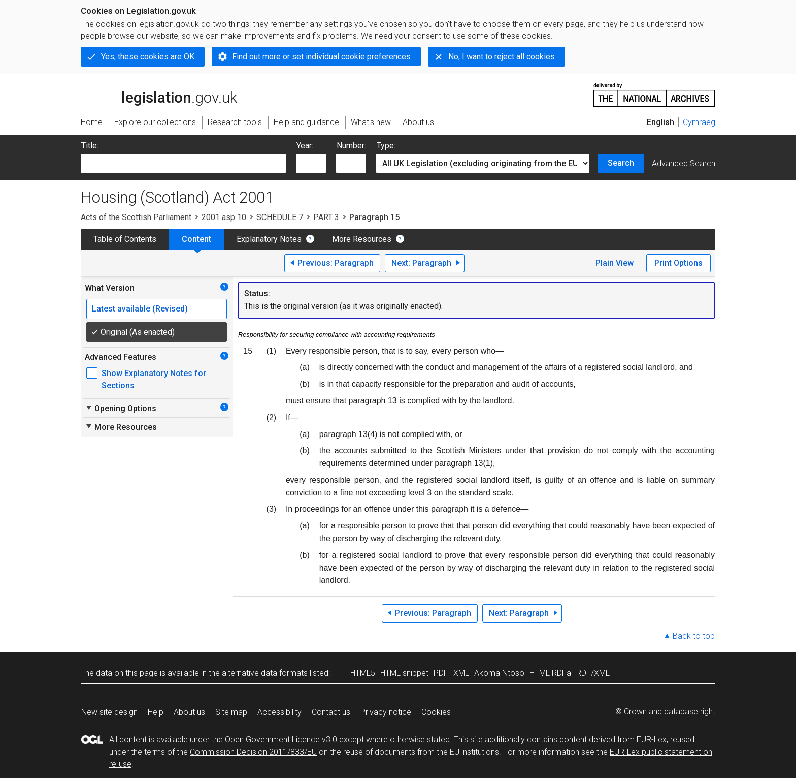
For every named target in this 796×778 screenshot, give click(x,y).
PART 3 (326, 217)
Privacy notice (385, 712)
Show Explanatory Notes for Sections (154, 379)
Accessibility (279, 712)
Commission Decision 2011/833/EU (253, 752)
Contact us (331, 712)
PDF (441, 673)
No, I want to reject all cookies (501, 56)
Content (196, 239)
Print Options (678, 263)
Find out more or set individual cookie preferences (321, 56)
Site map (231, 712)
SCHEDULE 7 (279, 217)
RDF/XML (593, 673)
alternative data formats (265, 673)
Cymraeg (699, 122)
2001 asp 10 (224, 217)
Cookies (436, 712)
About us (189, 712)
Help (155, 712)
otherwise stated (420, 739)
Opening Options (120, 408)
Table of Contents (124, 239)
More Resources (361, 239)
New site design (109, 712)
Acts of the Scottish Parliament (136, 217)
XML (461, 673)
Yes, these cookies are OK (147, 56)
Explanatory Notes (269, 239)
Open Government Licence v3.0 (281, 739)
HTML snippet (404, 673)
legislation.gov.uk (159, 94)
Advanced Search (683, 163)
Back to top (694, 636)
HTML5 (362, 673)
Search (621, 163)
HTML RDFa (550, 673)
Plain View (614, 263)
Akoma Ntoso (499, 673)
